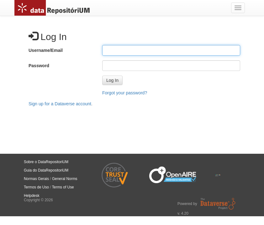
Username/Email (46, 50)
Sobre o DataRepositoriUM (46, 162)
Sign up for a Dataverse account (60, 103)
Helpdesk (32, 195)
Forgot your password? (124, 92)
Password (39, 65)
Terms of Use (63, 187)
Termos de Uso (36, 187)
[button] (112, 80)
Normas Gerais (36, 179)
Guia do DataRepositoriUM (46, 170)
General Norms (64, 179)
